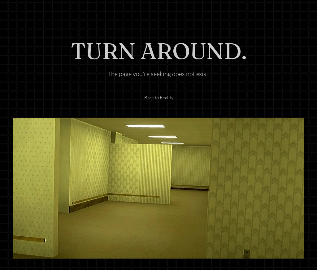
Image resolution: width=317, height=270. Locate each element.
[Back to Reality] (158, 97)
